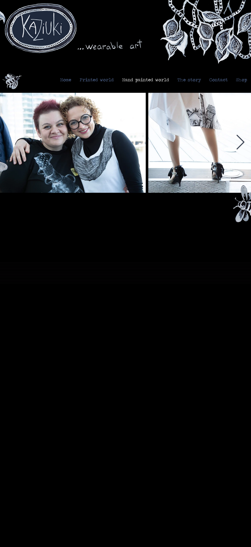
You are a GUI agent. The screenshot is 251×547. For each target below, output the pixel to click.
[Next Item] (240, 143)
